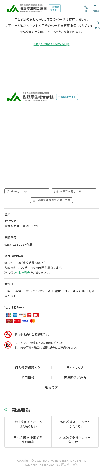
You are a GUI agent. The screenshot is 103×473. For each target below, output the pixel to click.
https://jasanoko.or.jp (51, 44)
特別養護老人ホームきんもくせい (28, 424)
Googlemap (17, 191)
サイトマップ (75, 367)
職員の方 (51, 387)
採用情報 (27, 377)
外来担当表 (22, 272)
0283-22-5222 (14, 244)
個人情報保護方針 (28, 367)
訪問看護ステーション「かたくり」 (75, 424)
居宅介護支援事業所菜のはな (28, 439)
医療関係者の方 (75, 377)
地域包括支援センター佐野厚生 (75, 439)
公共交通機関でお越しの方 (51, 200)
